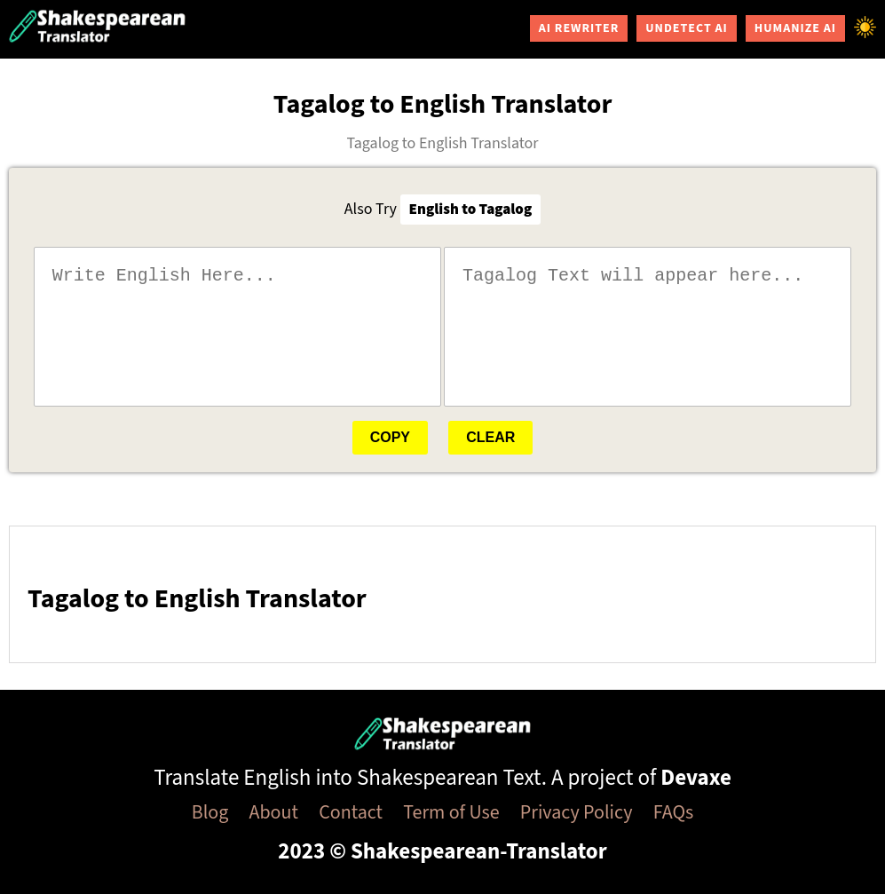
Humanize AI (795, 28)
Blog (210, 812)
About (273, 812)
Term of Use (451, 812)
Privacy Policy (576, 812)
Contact (351, 812)
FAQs (673, 812)
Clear (490, 437)
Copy (390, 437)
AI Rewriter (579, 28)
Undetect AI (686, 28)
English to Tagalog (471, 209)
